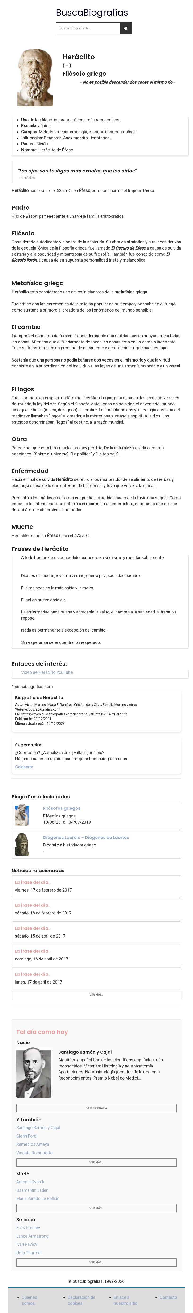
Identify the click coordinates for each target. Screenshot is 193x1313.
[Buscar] (126, 28)
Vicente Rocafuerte (34, 1152)
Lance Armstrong (32, 1236)
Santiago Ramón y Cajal (38, 1127)
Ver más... (96, 994)
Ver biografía (96, 1108)
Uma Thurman (29, 1252)
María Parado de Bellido (37, 1198)
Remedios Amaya (32, 1144)
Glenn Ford (26, 1136)
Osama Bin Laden (32, 1190)
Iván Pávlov (26, 1244)
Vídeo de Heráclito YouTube (47, 672)
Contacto (168, 1297)
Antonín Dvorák (30, 1181)
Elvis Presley (28, 1227)
